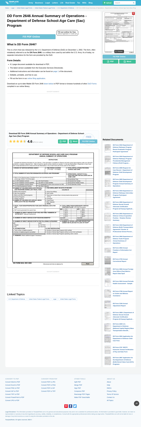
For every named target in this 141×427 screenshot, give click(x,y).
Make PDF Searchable (82, 397)
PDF (63, 141)
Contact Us (110, 397)
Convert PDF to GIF (48, 388)
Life (61, 3)
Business (39, 3)
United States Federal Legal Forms (39, 299)
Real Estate (70, 3)
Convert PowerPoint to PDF (14, 397)
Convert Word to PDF (12, 382)
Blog (91, 3)
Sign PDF (77, 388)
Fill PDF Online (31, 36)
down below (48, 84)
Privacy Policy (111, 391)
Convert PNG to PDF (12, 388)
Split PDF (77, 382)
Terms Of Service (113, 394)
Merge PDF (78, 385)
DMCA (109, 388)
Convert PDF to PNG (48, 385)
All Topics (110, 400)
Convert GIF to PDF (12, 391)
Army (31, 3)
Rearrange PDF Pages (82, 394)
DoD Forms (92, 84)
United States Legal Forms (68, 299)
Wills (84, 3)
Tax (78, 3)
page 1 (56, 71)
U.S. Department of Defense (16, 299)
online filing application (36, 78)
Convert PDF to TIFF (48, 391)
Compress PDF (79, 391)
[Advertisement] (53, 108)
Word (73, 141)
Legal (47, 3)
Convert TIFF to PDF (12, 394)
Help (108, 385)
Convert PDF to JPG (48, 382)
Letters (55, 3)
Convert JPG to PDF (12, 400)
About (109, 382)
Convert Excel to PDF (12, 385)
